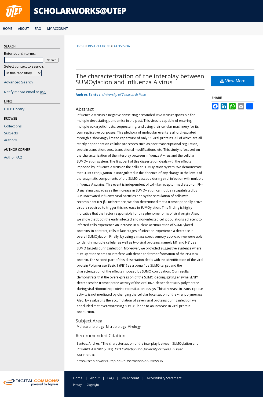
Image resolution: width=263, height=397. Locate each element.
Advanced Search (18, 82)
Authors (10, 140)
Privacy (77, 385)
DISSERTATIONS (99, 46)
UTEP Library (14, 108)
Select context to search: (24, 66)
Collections (13, 126)
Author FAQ (13, 157)
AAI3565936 (122, 46)
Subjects (11, 133)
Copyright (93, 385)
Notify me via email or (25, 91)
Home (80, 46)
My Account (130, 378)
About (95, 378)
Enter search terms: (20, 53)
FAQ (110, 378)
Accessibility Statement (164, 378)
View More (233, 81)
